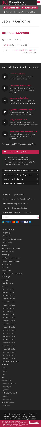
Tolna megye (6, 277)
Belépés (9, 12)
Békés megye (6, 236)
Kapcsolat (27, 212)
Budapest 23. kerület (8, 358)
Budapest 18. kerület (8, 343)
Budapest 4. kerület (8, 299)
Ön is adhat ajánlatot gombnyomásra (17, 175)
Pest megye (5, 267)
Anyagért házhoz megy (9, 383)
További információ (16, 425)
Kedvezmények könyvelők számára (15, 203)
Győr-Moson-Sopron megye (11, 248)
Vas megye (5, 280)
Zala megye (5, 286)
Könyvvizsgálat (6, 399)
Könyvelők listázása (31, 8)
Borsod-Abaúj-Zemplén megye (12, 239)
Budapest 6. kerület (8, 305)
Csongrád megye (7, 242)
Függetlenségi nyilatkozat (11, 212)
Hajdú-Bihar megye (8, 252)
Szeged (4, 368)
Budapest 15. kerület (8, 333)
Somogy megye (7, 270)
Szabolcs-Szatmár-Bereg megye (12, 274)
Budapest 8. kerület (8, 311)
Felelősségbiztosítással (9, 393)
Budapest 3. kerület (8, 296)
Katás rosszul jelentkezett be (24, 50)
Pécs (3, 374)
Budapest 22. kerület (8, 355)
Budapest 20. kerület (8, 349)
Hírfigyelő (5, 208)
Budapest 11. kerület (8, 321)
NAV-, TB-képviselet (8, 402)
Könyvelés (5, 396)
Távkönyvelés (6, 405)
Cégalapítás (5, 390)
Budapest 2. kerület (8, 292)
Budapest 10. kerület (8, 318)
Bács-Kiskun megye (8, 230)
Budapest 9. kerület (8, 314)
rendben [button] (34, 422)
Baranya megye (7, 233)
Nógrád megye (6, 264)
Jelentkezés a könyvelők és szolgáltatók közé (18, 199)
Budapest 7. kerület (8, 308)
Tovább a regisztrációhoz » (14, 183)
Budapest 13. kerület (8, 327)
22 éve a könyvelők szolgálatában (16, 152)
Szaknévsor (6, 195)
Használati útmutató (19, 208)
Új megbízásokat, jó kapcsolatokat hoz (18, 171)
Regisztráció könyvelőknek (25, 12)
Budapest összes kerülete (10, 361)
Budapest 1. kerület (8, 289)
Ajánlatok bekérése (12, 8)
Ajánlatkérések (18, 195)
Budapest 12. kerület (8, 324)
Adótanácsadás (7, 380)
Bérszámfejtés (6, 387)
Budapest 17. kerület (8, 340)
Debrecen (5, 365)
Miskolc (4, 371)
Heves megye (6, 255)
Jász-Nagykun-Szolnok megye (11, 258)
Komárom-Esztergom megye (11, 261)
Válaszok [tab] (22, 45)
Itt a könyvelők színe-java (13, 179)
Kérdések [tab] (9, 45)
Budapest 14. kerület (8, 330)
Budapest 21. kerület (8, 352)
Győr (3, 377)
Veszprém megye (7, 283)
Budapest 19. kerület (8, 346)
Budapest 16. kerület (8, 336)
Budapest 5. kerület (8, 302)
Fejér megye (6, 245)
